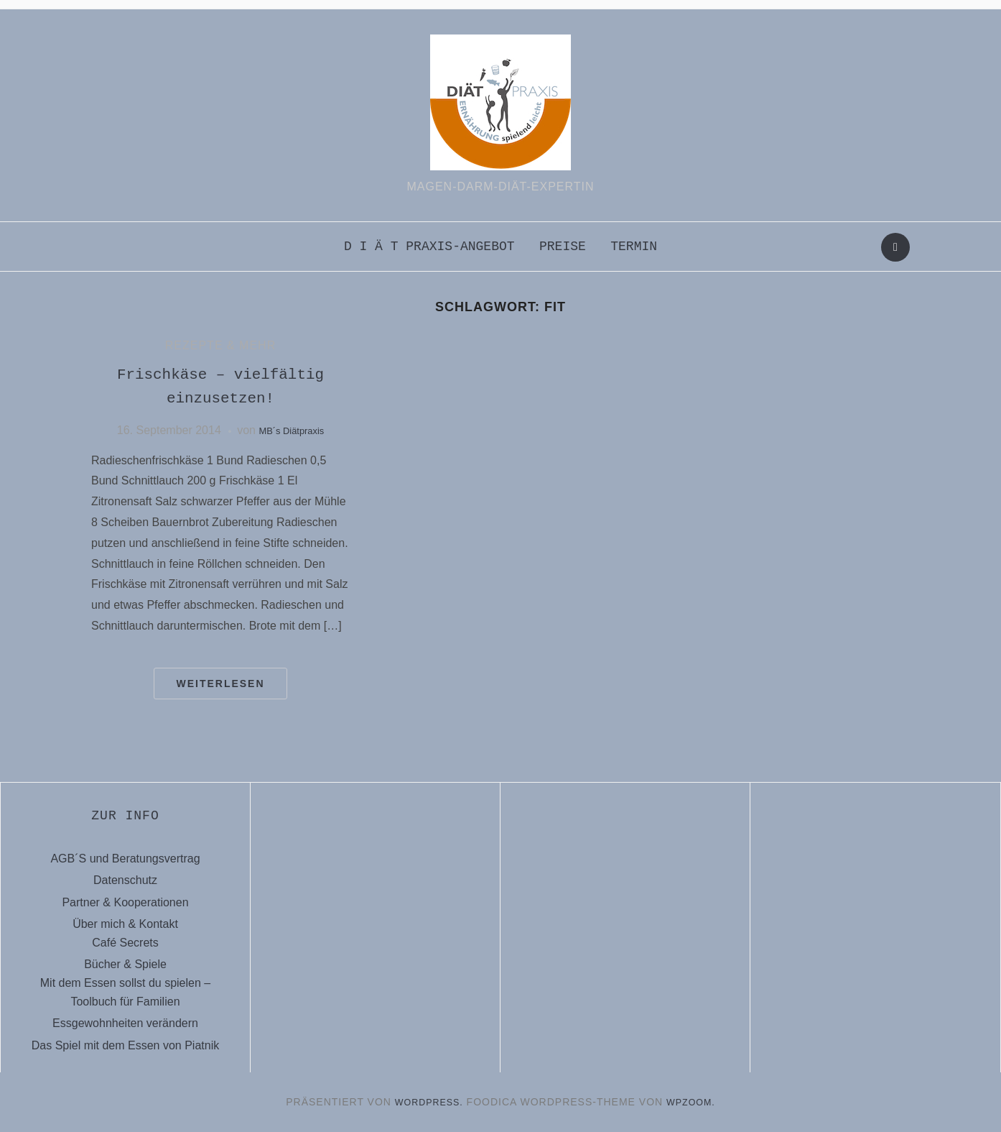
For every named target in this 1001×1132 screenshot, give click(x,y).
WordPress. (426, 1102)
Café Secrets (125, 943)
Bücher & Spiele (125, 964)
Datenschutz (125, 880)
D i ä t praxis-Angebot (429, 246)
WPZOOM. (695, 1102)
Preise (562, 246)
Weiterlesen (220, 683)
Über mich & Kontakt (125, 924)
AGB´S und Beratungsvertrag (125, 858)
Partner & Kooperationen (125, 902)
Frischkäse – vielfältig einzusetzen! (220, 386)
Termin (633, 246)
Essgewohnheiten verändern (125, 1023)
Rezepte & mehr (220, 345)
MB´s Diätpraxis (291, 430)
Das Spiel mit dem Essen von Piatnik (125, 1045)
